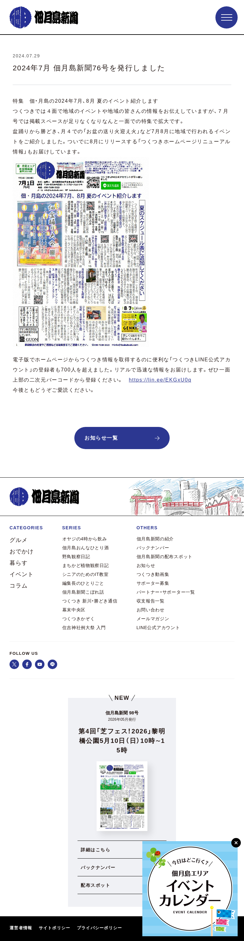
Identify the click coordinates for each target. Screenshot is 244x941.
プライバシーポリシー (99, 928)
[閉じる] (236, 843)
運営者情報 (21, 928)
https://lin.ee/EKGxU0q (160, 380)
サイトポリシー (55, 928)
